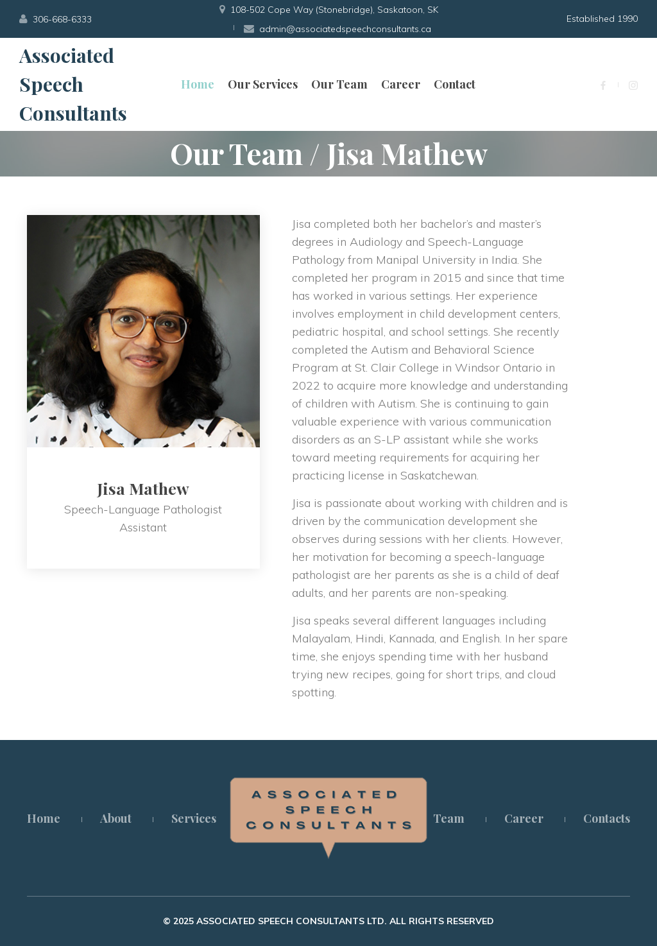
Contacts (606, 818)
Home (197, 84)
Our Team (339, 84)
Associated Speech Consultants (73, 84)
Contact (454, 84)
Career (400, 84)
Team (449, 818)
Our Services (263, 84)
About (116, 818)
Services (193, 818)
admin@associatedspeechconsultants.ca (345, 29)
